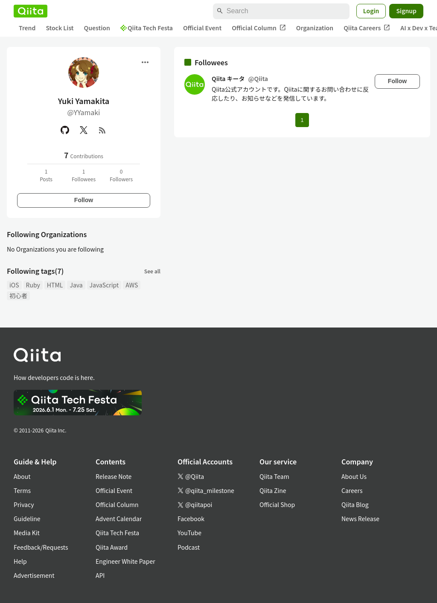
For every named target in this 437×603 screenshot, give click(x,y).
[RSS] (102, 130)
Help (20, 561)
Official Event (202, 27)
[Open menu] (145, 62)
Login (371, 10)
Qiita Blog (355, 504)
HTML (55, 285)
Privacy (24, 504)
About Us (354, 476)
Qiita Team (274, 476)
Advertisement (34, 575)
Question (97, 27)
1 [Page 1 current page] (301, 120)
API (100, 575)
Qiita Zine (272, 490)
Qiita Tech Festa (146, 27)
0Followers (121, 175)
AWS (131, 285)
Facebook (191, 518)
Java (76, 285)
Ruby (33, 285)
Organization (314, 27)
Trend (27, 27)
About (22, 476)
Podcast (189, 547)
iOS (14, 285)
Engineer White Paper (125, 561)
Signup (406, 10)
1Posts (46, 175)
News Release (360, 518)
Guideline (27, 518)
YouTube (189, 532)
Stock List (59, 27)
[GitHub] (64, 130)
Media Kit (27, 532)
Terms (22, 490)
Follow (83, 200)
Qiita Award (112, 547)
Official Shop (277, 504)
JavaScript (104, 285)
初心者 (18, 295)
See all (152, 271)
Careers (351, 490)
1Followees (84, 175)
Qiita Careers (367, 27)
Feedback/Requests (41, 547)
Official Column (259, 27)
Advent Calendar (119, 518)
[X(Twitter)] (83, 130)
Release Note (113, 476)
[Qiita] (30, 11)
